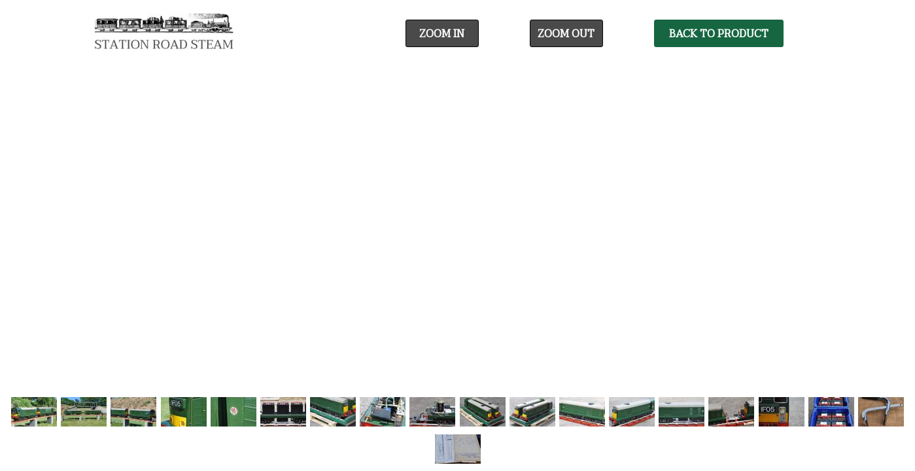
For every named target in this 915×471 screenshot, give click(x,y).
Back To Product (718, 34)
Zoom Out (566, 34)
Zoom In (441, 34)
